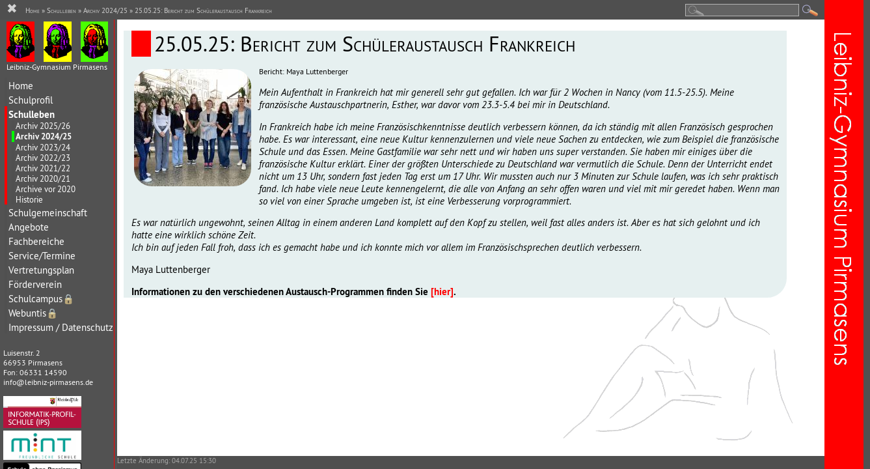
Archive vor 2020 (45, 189)
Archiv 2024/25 (44, 136)
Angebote (28, 227)
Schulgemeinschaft (47, 212)
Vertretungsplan (41, 270)
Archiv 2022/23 (43, 157)
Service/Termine (41, 255)
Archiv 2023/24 (43, 147)
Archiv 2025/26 (43, 126)
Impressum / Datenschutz (60, 327)
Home (20, 85)
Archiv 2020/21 (43, 178)
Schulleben (31, 114)
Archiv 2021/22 (43, 168)
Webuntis (33, 313)
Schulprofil (30, 100)
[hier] (442, 291)
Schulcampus (41, 298)
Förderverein (35, 284)
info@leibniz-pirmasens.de (48, 382)
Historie (29, 199)
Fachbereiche (36, 241)
